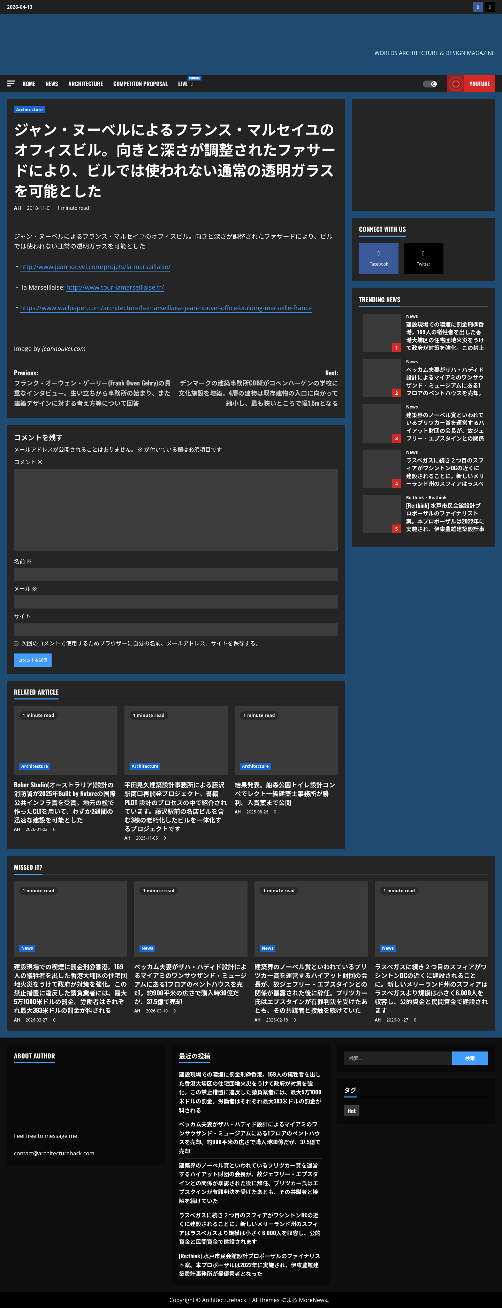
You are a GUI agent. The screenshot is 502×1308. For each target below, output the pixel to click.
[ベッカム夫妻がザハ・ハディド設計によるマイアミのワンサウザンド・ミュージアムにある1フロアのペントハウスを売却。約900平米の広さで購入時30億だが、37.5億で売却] (191, 919)
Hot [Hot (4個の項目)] (352, 1111)
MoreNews (313, 1300)
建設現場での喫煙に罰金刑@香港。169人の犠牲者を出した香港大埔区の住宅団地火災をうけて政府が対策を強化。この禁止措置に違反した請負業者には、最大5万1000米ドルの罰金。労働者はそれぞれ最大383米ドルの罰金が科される (382, 333)
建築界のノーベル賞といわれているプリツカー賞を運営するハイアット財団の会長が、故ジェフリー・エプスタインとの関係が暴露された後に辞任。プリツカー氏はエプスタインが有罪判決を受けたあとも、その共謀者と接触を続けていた (382, 423)
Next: (257, 388)
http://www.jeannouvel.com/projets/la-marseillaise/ (95, 266)
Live (185, 82)
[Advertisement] (423, 155)
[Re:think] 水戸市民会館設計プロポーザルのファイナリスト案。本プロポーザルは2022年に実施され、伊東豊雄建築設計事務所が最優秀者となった (382, 514)
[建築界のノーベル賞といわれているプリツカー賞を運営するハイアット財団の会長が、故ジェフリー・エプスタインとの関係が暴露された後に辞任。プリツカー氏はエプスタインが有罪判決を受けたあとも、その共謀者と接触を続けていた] (311, 919)
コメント (28, 462)
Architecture (85, 83)
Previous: (95, 388)
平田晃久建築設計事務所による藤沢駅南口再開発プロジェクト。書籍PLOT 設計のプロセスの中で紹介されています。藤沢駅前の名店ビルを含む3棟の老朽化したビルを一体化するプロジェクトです (175, 806)
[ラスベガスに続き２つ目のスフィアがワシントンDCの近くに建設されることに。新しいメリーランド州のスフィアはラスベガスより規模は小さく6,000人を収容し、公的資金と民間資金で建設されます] (431, 919)
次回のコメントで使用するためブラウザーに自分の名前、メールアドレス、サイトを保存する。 (141, 643)
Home (28, 83)
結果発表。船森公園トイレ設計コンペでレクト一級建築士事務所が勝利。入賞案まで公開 (285, 793)
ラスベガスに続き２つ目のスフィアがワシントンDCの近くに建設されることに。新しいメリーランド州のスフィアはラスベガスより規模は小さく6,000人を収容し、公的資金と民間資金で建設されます (382, 469)
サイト (22, 616)
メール (25, 588)
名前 (22, 561)
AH (17, 208)
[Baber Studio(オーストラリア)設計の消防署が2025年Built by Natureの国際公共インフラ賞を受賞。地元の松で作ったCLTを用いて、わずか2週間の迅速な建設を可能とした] (65, 740)
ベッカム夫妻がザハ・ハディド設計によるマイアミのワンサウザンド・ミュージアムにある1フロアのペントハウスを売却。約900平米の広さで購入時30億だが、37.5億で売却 (382, 378)
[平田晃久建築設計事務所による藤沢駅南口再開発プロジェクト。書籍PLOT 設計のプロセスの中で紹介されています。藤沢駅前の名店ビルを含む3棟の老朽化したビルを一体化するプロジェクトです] (176, 740)
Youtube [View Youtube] (468, 83)
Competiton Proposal (140, 83)
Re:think (415, 498)
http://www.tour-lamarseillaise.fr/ (115, 287)
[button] (11, 83)
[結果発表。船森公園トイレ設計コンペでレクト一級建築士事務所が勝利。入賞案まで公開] (286, 740)
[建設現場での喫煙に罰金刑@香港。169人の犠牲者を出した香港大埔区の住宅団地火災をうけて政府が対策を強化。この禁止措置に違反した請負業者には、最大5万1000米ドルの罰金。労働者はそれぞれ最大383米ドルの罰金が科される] (70, 919)
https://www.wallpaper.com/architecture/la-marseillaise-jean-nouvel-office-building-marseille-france (166, 308)
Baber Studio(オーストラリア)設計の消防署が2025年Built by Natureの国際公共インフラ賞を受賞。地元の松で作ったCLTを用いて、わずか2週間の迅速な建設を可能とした (65, 802)
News (52, 83)
